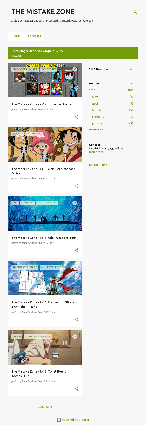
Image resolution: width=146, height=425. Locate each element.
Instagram (96, 152)
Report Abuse (98, 164)
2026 (92, 90)
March (96, 110)
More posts (45, 407)
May (95, 97)
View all (16, 56)
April (95, 103)
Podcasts (33, 36)
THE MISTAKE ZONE (42, 11)
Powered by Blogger (73, 419)
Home (15, 36)
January (97, 123)
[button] (76, 117)
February (98, 117)
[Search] (135, 12)
